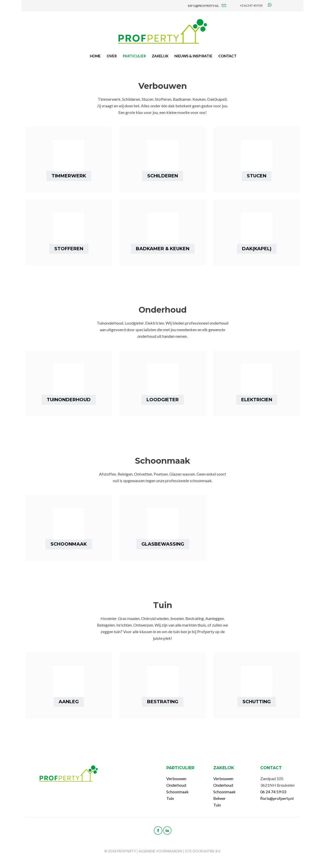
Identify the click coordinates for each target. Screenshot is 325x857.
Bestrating (162, 701)
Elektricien (256, 399)
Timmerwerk (69, 176)
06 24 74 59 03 (273, 791)
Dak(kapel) (256, 248)
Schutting (256, 701)
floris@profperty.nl (277, 798)
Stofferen (68, 248)
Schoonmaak (69, 544)
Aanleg (69, 701)
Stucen (256, 176)
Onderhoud (176, 785)
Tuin (170, 798)
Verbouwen (176, 778)
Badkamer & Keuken (162, 248)
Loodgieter (163, 399)
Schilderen (162, 176)
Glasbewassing (162, 544)
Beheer (219, 798)
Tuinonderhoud (69, 399)
